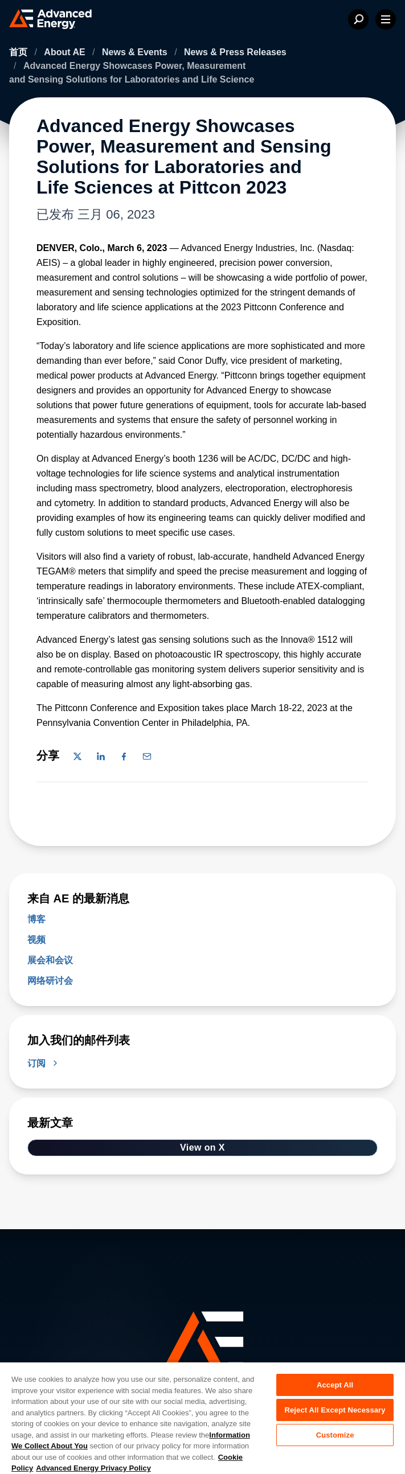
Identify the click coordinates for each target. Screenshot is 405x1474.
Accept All (335, 1385)
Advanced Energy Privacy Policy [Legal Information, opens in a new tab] (93, 1468)
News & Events (136, 52)
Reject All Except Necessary (334, 1410)
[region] (202, 1417)
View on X (202, 1147)
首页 (19, 52)
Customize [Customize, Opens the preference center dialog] (335, 1435)
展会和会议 (50, 960)
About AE (66, 52)
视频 (36, 940)
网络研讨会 (50, 981)
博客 (36, 919)
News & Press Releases (235, 52)
